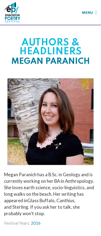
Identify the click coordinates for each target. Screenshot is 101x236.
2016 (36, 223)
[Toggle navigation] (89, 12)
